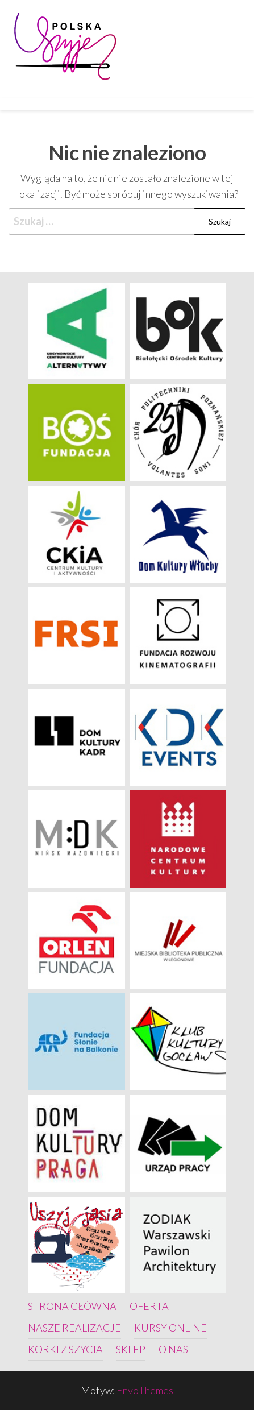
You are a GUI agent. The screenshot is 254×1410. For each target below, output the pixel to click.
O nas (173, 1349)
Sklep (130, 1349)
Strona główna (72, 1306)
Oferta (149, 1306)
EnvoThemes (144, 1390)
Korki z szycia (65, 1349)
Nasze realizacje (74, 1327)
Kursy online (170, 1327)
